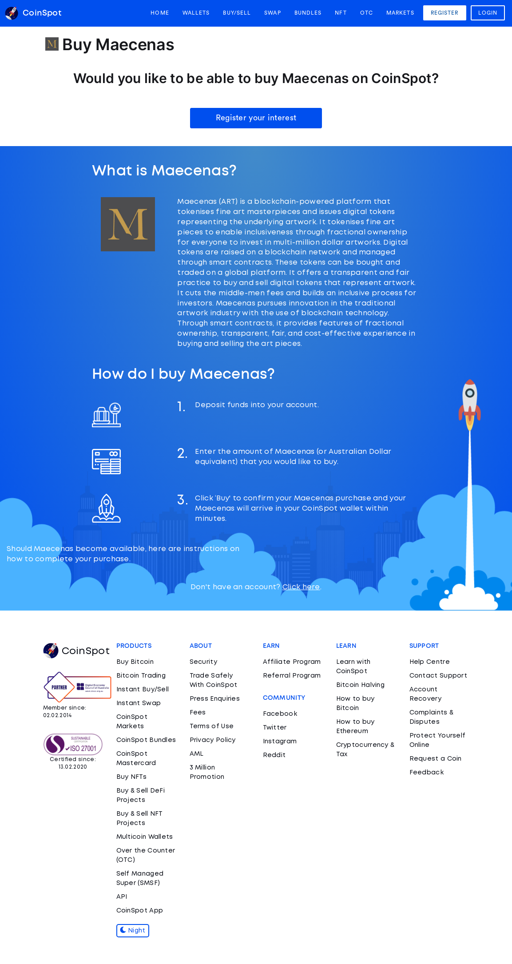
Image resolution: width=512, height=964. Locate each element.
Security (203, 662)
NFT (340, 13)
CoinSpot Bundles (146, 740)
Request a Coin (435, 759)
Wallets (196, 13)
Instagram (280, 741)
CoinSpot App (139, 910)
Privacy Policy (213, 740)
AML (197, 754)
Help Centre (429, 662)
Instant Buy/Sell (142, 689)
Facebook (280, 714)
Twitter (275, 727)
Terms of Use (212, 726)
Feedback (426, 772)
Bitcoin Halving (360, 685)
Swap (272, 13)
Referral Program (292, 675)
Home (160, 13)
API (121, 897)
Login (488, 13)
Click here (301, 587)
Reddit (274, 755)
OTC (366, 13)
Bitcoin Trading (141, 675)
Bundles (308, 13)
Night (133, 930)
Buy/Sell (237, 13)
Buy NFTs (131, 777)
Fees (198, 712)
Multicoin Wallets (144, 837)
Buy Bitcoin (135, 662)
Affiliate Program (292, 662)
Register (445, 13)
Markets (400, 13)
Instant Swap (138, 703)
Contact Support (438, 675)
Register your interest (256, 118)
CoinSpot (76, 651)
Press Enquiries (215, 699)
